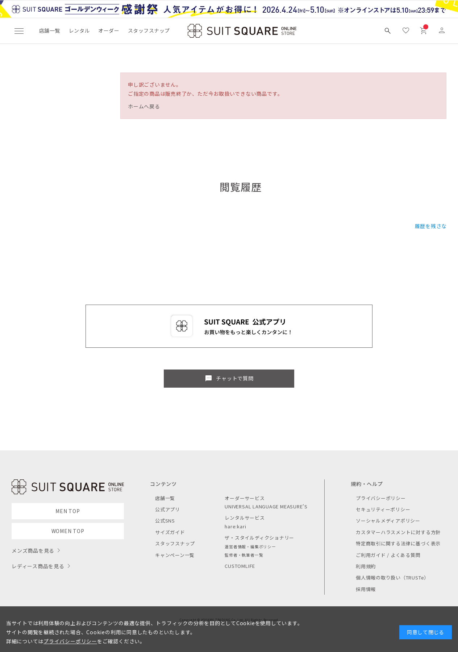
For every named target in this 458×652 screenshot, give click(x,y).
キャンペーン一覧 (175, 555)
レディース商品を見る (38, 566)
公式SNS (165, 520)
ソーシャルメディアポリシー (388, 520)
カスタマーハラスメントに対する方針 (398, 532)
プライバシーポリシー (381, 498)
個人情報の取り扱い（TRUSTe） (392, 577)
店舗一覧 (49, 30)
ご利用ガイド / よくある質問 (388, 555)
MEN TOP (67, 511)
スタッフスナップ (149, 30)
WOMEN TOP (67, 531)
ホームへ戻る (144, 106)
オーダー (108, 30)
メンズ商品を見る (33, 550)
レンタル (79, 30)
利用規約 (366, 566)
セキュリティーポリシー (383, 509)
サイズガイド (170, 532)
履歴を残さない (433, 226)
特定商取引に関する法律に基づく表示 (398, 543)
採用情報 (366, 589)
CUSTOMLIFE (240, 565)
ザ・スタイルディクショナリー (259, 537)
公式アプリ (167, 509)
